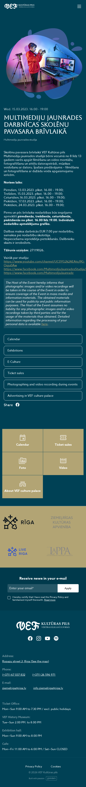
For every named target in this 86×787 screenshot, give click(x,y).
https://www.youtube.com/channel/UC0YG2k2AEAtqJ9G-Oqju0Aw (44, 263)
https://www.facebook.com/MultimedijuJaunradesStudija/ (45, 269)
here (44, 324)
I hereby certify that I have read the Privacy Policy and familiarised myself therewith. (40, 598)
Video (63, 463)
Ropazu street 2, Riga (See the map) (25, 661)
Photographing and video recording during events (43, 384)
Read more (50, 599)
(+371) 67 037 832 (13, 674)
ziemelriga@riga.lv (14, 688)
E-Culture (14, 362)
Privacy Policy (33, 766)
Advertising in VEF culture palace (30, 396)
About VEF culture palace (22, 486)
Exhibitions (15, 350)
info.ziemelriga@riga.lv (48, 688)
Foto (22, 463)
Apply (68, 588)
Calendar (14, 339)
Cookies (56, 766)
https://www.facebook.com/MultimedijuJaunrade (39, 273)
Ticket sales (16, 373)
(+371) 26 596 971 (44, 674)
